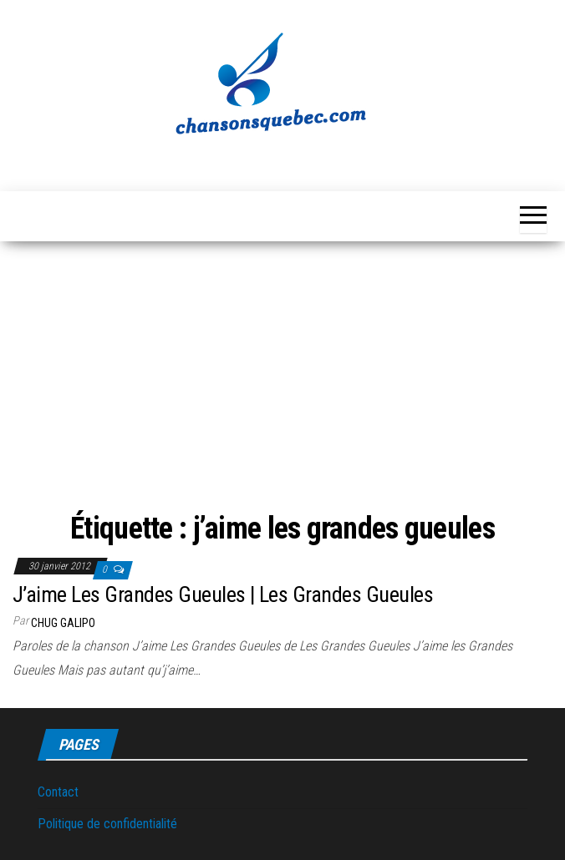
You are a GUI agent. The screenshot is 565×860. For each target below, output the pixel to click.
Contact (58, 792)
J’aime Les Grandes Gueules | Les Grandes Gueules (223, 594)
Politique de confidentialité (107, 824)
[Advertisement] (282, 379)
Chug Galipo (63, 623)
